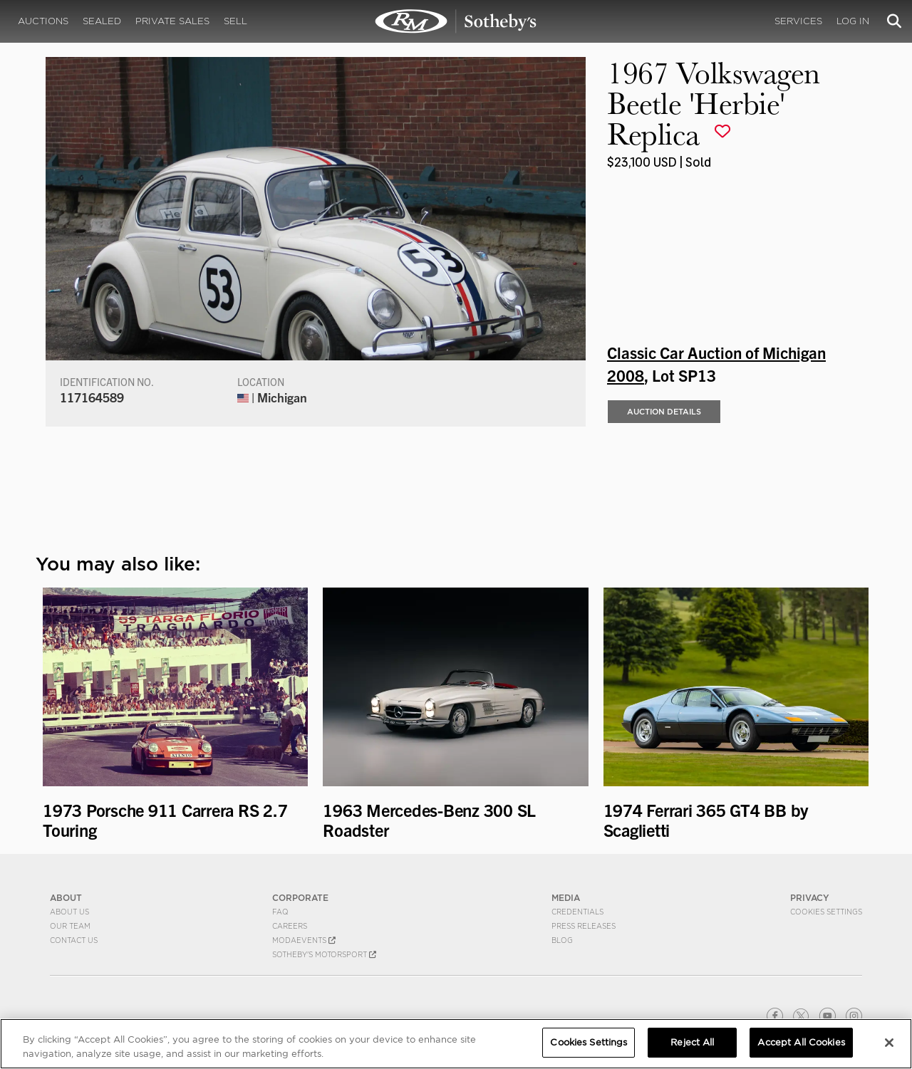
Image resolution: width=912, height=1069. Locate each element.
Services (798, 21)
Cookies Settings (826, 911)
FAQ (280, 911)
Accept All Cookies (800, 1042)
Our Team (70, 926)
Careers (289, 926)
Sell (235, 21)
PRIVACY (809, 897)
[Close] (889, 1042)
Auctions (43, 21)
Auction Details (664, 412)
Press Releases (583, 926)
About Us (69, 911)
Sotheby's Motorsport (324, 954)
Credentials (577, 911)
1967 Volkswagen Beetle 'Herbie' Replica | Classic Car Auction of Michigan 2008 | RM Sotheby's (456, 21)
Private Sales (172, 21)
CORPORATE (300, 897)
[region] (456, 1043)
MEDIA (565, 897)
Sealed (102, 21)
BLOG (562, 940)
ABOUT (66, 897)
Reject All (692, 1042)
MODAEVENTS (304, 940)
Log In (852, 21)
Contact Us (74, 940)
